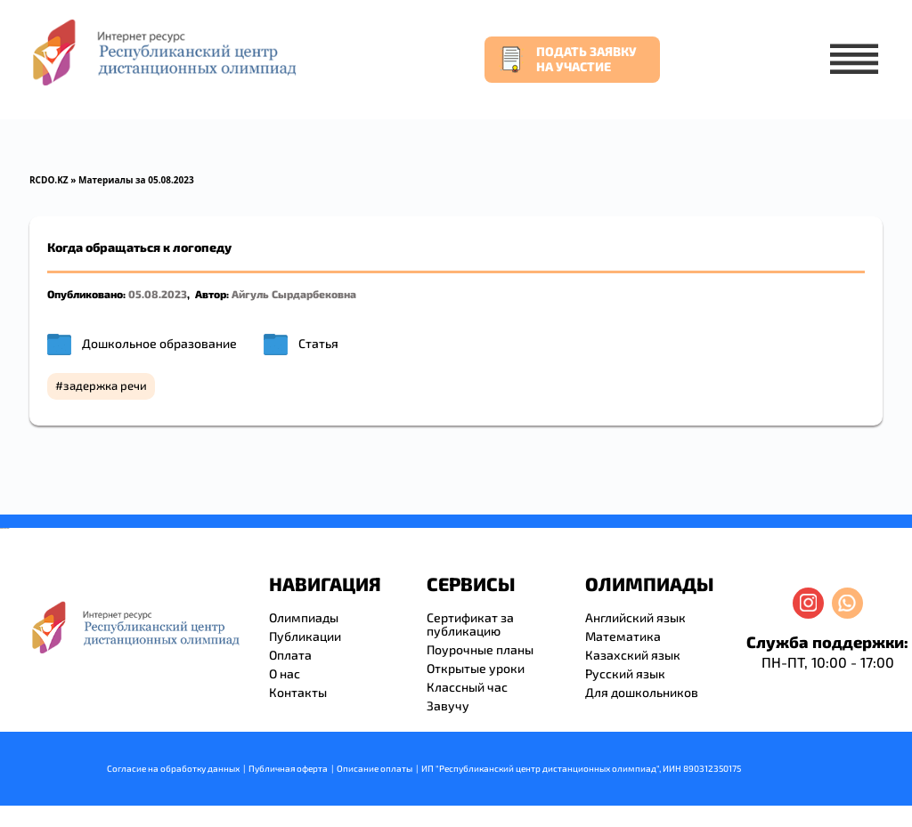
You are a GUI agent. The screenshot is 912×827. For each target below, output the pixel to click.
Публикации (305, 636)
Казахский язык (632, 654)
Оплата (290, 654)
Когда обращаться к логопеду (139, 247)
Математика (623, 636)
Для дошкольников (641, 692)
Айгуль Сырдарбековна (294, 294)
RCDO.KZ (49, 180)
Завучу (448, 705)
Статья (318, 343)
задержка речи (105, 385)
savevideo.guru (3, 528)
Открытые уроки (476, 668)
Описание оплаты (374, 768)
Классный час (467, 686)
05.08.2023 (157, 294)
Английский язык (635, 617)
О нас (284, 673)
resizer (7, 528)
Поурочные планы (480, 649)
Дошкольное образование (159, 343)
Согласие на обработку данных (173, 768)
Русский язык (625, 673)
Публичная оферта (288, 768)
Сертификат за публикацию (470, 624)
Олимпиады (303, 617)
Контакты (298, 692)
